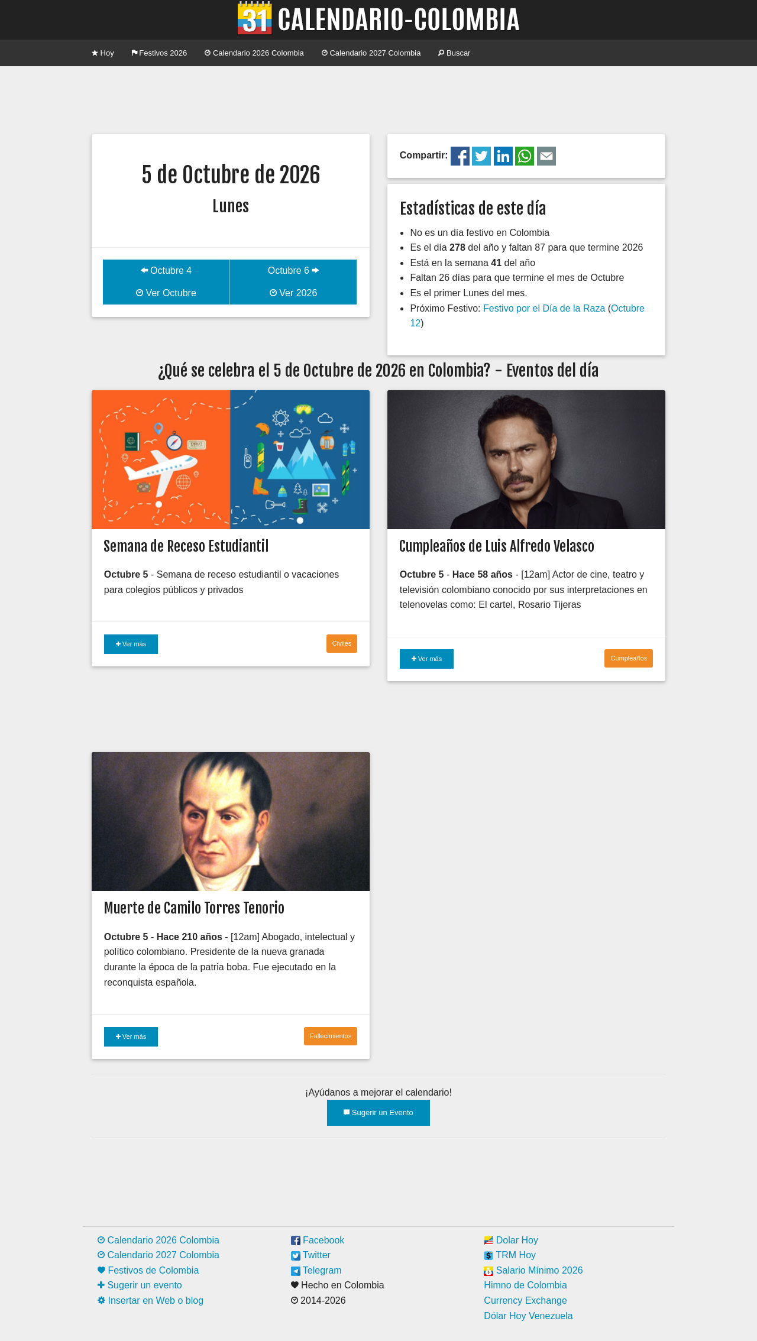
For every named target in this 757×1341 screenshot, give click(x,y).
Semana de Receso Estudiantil (185, 546)
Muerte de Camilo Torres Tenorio (193, 908)
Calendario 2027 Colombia (371, 52)
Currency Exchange (525, 1300)
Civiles (341, 643)
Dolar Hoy (511, 1240)
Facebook (318, 1240)
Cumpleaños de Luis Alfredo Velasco (496, 546)
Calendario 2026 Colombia (254, 52)
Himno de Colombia (525, 1285)
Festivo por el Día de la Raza (544, 308)
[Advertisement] (378, 98)
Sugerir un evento (140, 1285)
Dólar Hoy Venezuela (528, 1316)
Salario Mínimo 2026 (533, 1270)
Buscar (454, 52)
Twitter (311, 1255)
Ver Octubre (166, 293)
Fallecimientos (330, 1035)
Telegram (316, 1270)
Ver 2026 (294, 293)
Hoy (103, 52)
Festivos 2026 (159, 52)
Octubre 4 (166, 270)
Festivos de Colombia (148, 1270)
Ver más (131, 643)
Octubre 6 (293, 270)
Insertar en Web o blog (150, 1300)
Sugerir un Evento (378, 1112)
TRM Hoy (510, 1255)
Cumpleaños (628, 658)
